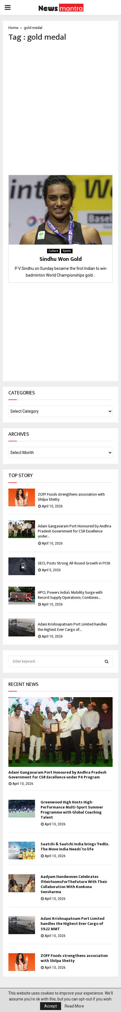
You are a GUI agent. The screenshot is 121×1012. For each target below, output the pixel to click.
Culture (53, 250)
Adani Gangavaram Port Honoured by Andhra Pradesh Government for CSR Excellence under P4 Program (57, 774)
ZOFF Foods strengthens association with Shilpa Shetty (71, 497)
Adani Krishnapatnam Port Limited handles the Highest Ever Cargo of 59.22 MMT (72, 923)
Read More (74, 1006)
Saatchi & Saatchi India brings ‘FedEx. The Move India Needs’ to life (75, 846)
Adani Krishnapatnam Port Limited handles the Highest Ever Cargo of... (72, 626)
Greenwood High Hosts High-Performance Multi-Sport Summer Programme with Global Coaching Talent (72, 810)
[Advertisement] (60, 108)
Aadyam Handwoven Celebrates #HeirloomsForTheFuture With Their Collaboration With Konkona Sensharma (74, 884)
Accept (50, 1006)
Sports (66, 250)
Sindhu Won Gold (60, 259)
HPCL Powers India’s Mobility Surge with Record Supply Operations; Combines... (70, 595)
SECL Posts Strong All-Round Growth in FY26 (74, 563)
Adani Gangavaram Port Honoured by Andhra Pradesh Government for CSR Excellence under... (74, 531)
